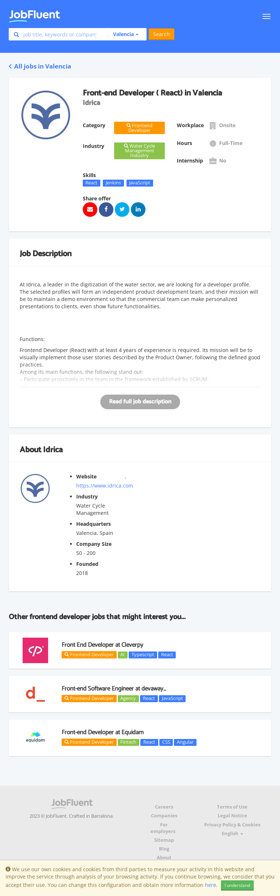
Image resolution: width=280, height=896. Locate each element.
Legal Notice (232, 816)
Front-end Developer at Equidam (103, 732)
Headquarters (93, 523)
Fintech (128, 742)
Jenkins (113, 183)
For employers (163, 828)
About (164, 857)
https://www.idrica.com (104, 485)
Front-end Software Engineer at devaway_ (114, 689)
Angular (185, 742)
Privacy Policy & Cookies (232, 825)
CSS (166, 742)
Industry (87, 496)
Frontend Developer (89, 654)
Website (86, 476)
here (210, 884)
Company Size (94, 543)
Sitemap (164, 840)
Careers (164, 807)
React (91, 183)
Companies (164, 816)
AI (122, 655)
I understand (237, 885)
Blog (164, 849)
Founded (87, 563)
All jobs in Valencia (40, 66)
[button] (123, 34)
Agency (128, 698)
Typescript (143, 655)
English (232, 833)
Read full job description (140, 402)
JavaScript (139, 183)
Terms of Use (232, 807)
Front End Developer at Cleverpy (102, 645)
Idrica (53, 450)
